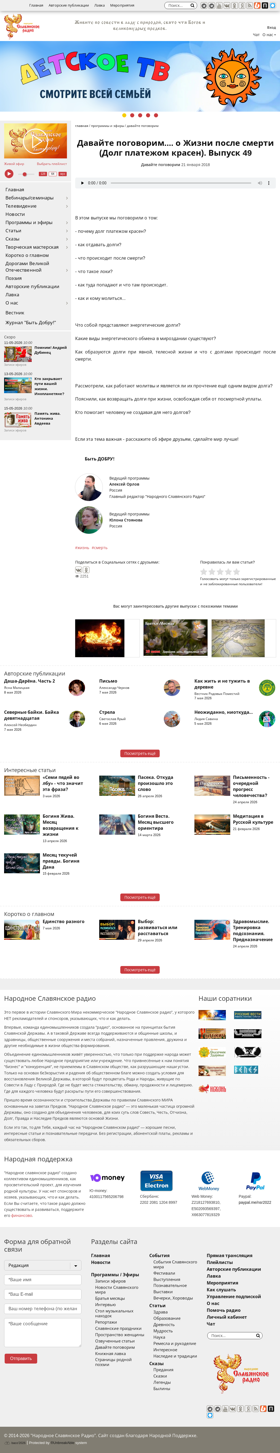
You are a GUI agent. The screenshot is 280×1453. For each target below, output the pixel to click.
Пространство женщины (119, 1335)
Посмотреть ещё (140, 753)
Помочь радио (224, 1310)
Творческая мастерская (32, 247)
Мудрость (163, 1331)
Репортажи (106, 1322)
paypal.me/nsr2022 (255, 1202)
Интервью (105, 1305)
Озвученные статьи (115, 1341)
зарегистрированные (258, 579)
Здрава (160, 1312)
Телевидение (21, 206)
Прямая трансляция (229, 1255)
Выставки (163, 1292)
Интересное (165, 1350)
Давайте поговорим (160, 165)
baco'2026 (14, 1443)
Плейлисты (220, 1262)
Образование (166, 1318)
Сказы (12, 239)
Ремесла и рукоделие (174, 1343)
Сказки (160, 1376)
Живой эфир (14, 164)
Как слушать (221, 1289)
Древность (164, 1325)
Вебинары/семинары (29, 198)
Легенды (162, 1382)
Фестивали (164, 1273)
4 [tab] (148, 115)
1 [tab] (124, 115)
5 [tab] (156, 115)
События (159, 1255)
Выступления (166, 1279)
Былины (161, 1389)
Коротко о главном (27, 255)
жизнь (83, 548)
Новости (15, 214)
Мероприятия (122, 5)
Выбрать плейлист (52, 164)
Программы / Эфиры (115, 1274)
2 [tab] (132, 115)
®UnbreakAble (62, 1443)
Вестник (14, 312)
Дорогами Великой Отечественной (27, 267)
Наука (159, 1337)
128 (43, 173)
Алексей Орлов (124, 484)
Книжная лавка (110, 1354)
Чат (256, 35)
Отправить (21, 1358)
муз (62, 173)
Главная (36, 5)
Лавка (99, 5)
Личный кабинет (227, 1317)
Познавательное (170, 1285)
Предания (163, 1370)
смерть (100, 548)
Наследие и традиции (175, 1356)
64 (52, 173)
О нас (11, 303)
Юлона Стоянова (125, 520)
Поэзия (13, 278)
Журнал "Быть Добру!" (30, 322)
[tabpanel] (140, 76)
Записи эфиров (110, 1281)
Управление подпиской (234, 1296)
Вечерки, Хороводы (173, 1298)
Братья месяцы (110, 1298)
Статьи (13, 230)
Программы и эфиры (28, 222)
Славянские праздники (118, 1328)
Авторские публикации (69, 5)
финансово (21, 1215)
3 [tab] (140, 115)
